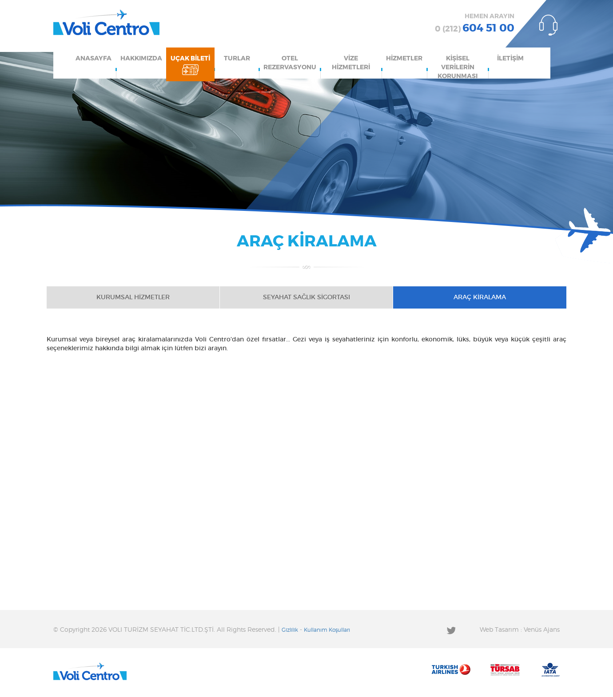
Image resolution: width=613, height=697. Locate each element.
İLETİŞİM (510, 58)
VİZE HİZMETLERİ (351, 63)
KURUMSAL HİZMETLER (133, 297)
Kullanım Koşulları (327, 630)
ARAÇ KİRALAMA (480, 297)
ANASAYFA (93, 58)
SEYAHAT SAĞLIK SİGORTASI (306, 297)
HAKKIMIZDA (141, 58)
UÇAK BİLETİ (190, 58)
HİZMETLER (404, 58)
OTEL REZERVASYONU (289, 63)
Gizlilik (290, 630)
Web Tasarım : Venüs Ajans (520, 630)
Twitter (450, 630)
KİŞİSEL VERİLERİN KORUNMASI (458, 67)
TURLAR (237, 58)
